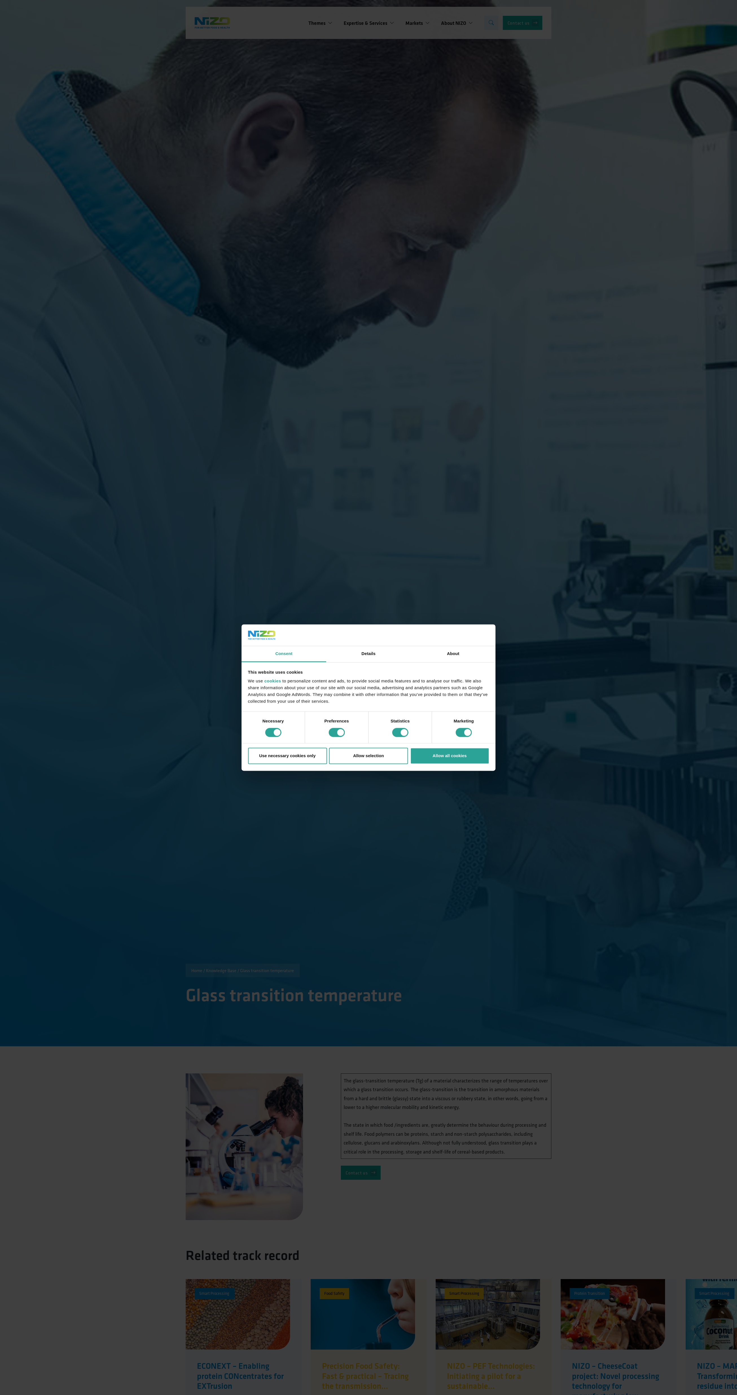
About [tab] (453, 653)
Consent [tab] (284, 653)
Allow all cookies (450, 755)
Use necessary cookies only (287, 755)
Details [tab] (368, 653)
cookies (272, 681)
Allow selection (368, 755)
